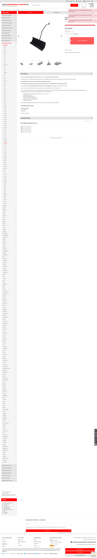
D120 (5, 88)
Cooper (4, 264)
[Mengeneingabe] (66, 40)
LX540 (5, 158)
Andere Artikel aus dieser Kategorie (72, 52)
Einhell (4, 290)
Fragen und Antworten (8, 502)
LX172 (5, 144)
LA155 (5, 123)
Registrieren (4, 541)
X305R (5, 195)
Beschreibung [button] (56, 73)
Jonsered (5, 354)
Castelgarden (5, 250)
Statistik (12, 553)
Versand (5, 505)
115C (5, 62)
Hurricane (5, 346)
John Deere (14, 10)
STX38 (5, 166)
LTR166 (5, 141)
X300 (5, 191)
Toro (4, 432)
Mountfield (5, 378)
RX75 (5, 160)
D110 (5, 86)
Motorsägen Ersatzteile (6, 35)
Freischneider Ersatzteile (6, 20)
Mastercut (5, 370)
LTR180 (19, 10)
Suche (74, 5)
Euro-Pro (5, 301)
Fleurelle (4, 309)
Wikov (4, 454)
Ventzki (4, 442)
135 (4, 68)
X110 (5, 172)
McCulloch (5, 372)
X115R (5, 174)
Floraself (4, 311)
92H (4, 78)
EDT (4, 286)
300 (4, 74)
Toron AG (5, 434)
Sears (4, 411)
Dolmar (4, 278)
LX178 (5, 150)
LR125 (5, 127)
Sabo (4, 405)
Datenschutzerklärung (8, 509)
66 (4, 76)
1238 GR (5, 64)
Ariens (4, 225)
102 (4, 54)
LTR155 (5, 139)
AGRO (4, 213)
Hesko (4, 340)
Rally (4, 397)
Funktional (46, 553)
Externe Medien (20, 553)
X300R (5, 193)
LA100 (5, 105)
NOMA (4, 385)
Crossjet (4, 268)
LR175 (5, 131)
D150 (5, 94)
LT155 (5, 135)
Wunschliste (69, 50)
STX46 (5, 168)
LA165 (5, 125)
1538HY (5, 72)
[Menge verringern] (70, 42)
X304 (5, 47)
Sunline (4, 424)
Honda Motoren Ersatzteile (7, 27)
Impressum (6, 512)
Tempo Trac (5, 430)
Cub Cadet (5, 270)
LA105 (5, 107)
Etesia (4, 297)
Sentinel (4, 415)
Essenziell (6, 553)
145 (4, 70)
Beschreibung (56, 12)
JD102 (5, 99)
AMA (4, 223)
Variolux (4, 440)
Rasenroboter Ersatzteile (7, 15)
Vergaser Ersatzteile (6, 478)
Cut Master (5, 272)
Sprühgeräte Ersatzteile (6, 473)
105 (4, 56)
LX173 (5, 146)
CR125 (5, 80)
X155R (5, 187)
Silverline (4, 417)
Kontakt (5, 513)
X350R (5, 199)
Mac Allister (5, 366)
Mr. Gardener (5, 379)
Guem (4, 327)
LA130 (5, 115)
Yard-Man (5, 462)
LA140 (5, 119)
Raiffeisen (5, 395)
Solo (4, 421)
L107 (5, 101)
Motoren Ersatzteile (5, 32)
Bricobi (4, 243)
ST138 (5, 162)
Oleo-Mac (5, 389)
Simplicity (5, 205)
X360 (5, 53)
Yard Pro (4, 460)
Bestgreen (5, 233)
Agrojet (4, 215)
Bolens (4, 241)
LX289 (5, 156)
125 (4, 66)
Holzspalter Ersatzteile (6, 25)
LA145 (5, 121)
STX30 (5, 164)
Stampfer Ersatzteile (6, 475)
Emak (4, 295)
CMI (4, 256)
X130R (5, 180)
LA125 (5, 113)
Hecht (4, 336)
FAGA (4, 305)
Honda (4, 342)
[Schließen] (95, 10)
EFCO (4, 288)
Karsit (4, 356)
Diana (4, 274)
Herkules (4, 338)
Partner (4, 391)
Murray (4, 383)
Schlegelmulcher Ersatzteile (7, 480)
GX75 (5, 98)
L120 (5, 103)
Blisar (4, 239)
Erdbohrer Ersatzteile (6, 17)
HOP (4, 344)
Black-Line (5, 237)
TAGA (4, 426)
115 (4, 60)
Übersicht (31, 12)
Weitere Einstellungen (53, 553)
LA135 (5, 117)
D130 (5, 90)
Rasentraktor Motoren (6, 465)
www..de (15, 5)
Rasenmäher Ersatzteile (6, 37)
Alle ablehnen (80, 552)
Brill (4, 245)
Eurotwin (5, 303)
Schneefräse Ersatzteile (6, 470)
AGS (4, 217)
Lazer (4, 362)
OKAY (4, 387)
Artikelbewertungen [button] (56, 118)
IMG (4, 350)
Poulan (4, 393)
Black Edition (5, 235)
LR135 (5, 129)
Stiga (4, 207)
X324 (5, 49)
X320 (5, 197)
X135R (5, 182)
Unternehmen (6, 504)
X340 (5, 51)
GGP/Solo (5, 321)
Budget (4, 246)
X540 (5, 201)
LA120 (5, 111)
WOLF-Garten (5, 458)
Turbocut (5, 438)
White (4, 452)
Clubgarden (5, 254)
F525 (5, 96)
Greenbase (5, 323)
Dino (4, 276)
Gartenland (5, 317)
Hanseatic (5, 333)
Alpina (4, 221)
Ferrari (4, 307)
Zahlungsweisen (7, 506)
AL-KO (4, 219)
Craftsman (5, 266)
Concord (4, 262)
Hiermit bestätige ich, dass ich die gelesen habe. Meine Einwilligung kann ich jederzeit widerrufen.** (46, 527)
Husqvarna (5, 348)
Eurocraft (5, 299)
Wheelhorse (5, 450)
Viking (4, 444)
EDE (4, 282)
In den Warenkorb (79, 40)
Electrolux (5, 293)
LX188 (5, 154)
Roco (4, 403)
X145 (5, 186)
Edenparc (5, 284)
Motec (4, 376)
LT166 (5, 137)
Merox (4, 374)
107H (5, 58)
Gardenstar (5, 313)
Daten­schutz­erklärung (22, 541)
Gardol (4, 315)
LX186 (5, 152)
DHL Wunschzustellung (30, 553)
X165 (5, 189)
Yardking (5, 209)
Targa (4, 428)
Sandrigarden (5, 409)
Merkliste (3, 546)
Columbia (5, 260)
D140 (5, 92)
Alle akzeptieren (80, 549)
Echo (4, 280)
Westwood (5, 448)
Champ (4, 252)
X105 (5, 170)
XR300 (5, 203)
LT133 (5, 133)
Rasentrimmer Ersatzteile (7, 467)
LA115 (5, 109)
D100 (5, 82)
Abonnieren (57, 530)
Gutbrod (4, 329)
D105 (5, 84)
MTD (4, 381)
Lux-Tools (5, 364)
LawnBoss (5, 360)
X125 (5, 178)
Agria (4, 211)
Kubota (4, 358)
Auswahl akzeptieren (80, 555)
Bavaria (4, 229)
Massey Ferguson (6, 368)
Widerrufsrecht (6, 508)
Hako (4, 331)
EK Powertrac (5, 291)
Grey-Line (5, 325)
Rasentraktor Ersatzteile (8, 10)
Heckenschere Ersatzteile (7, 22)
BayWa (4, 231)
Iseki (4, 352)
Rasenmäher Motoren (6, 40)
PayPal (39, 553)
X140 (5, 184)
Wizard (4, 456)
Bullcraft (4, 248)
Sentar (4, 413)
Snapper (4, 419)
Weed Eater (5, 446)
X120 (5, 176)
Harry (4, 335)
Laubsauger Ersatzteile (6, 30)
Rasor (4, 401)
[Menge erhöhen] (70, 39)
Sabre (4, 407)
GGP (4, 319)
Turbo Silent (5, 436)
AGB (4, 510)
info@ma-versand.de (25, 113)
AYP (4, 227)
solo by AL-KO (6, 423)
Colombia (5, 258)
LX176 (5, 148)
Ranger (4, 399)
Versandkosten (76, 33)
